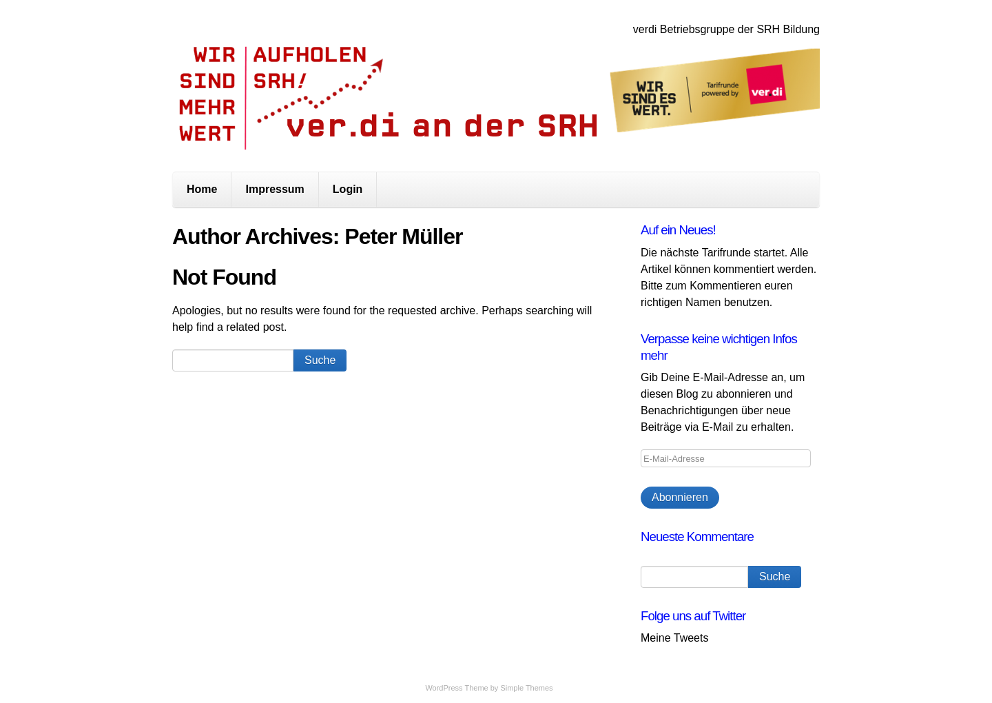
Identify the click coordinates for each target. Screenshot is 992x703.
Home (202, 189)
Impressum (274, 189)
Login (348, 189)
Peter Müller (403, 236)
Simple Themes (526, 688)
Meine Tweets (674, 638)
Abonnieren (680, 497)
